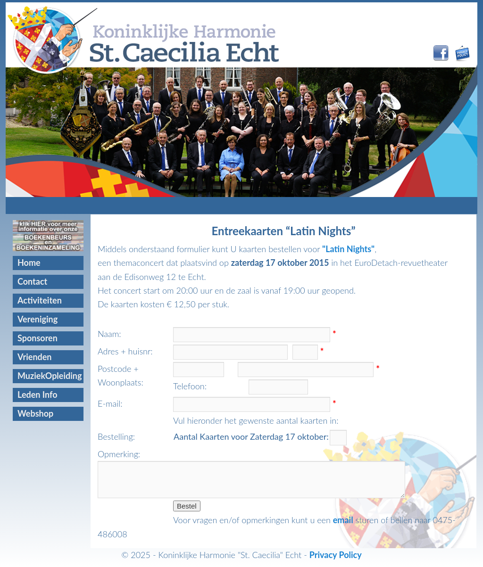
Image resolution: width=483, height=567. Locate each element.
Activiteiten (39, 300)
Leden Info (37, 394)
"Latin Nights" (348, 249)
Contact (32, 281)
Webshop (35, 413)
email (343, 520)
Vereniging (37, 319)
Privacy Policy (335, 555)
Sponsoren (37, 338)
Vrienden (34, 357)
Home (29, 262)
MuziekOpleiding (49, 375)
